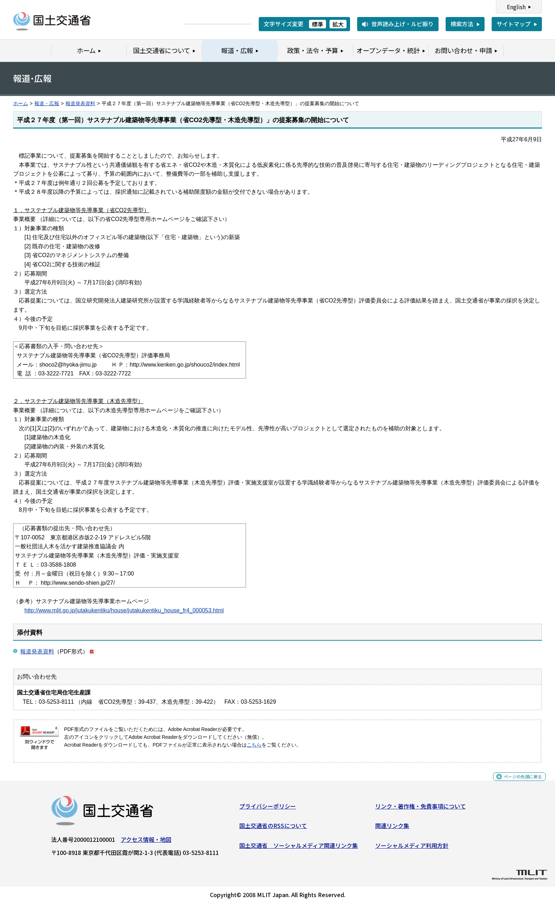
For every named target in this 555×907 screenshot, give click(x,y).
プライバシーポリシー (267, 809)
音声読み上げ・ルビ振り (402, 23)
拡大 (338, 24)
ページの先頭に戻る (517, 783)
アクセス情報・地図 (146, 842)
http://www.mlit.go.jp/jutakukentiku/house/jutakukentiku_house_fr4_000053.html (124, 610)
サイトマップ (514, 23)
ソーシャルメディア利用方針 (411, 848)
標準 (317, 24)
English (516, 6)
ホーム (20, 103)
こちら (254, 745)
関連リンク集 (392, 828)
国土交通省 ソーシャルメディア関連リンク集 (298, 848)
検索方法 (462, 23)
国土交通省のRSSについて (273, 828)
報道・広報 (46, 103)
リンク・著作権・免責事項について (420, 809)
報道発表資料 (80, 103)
